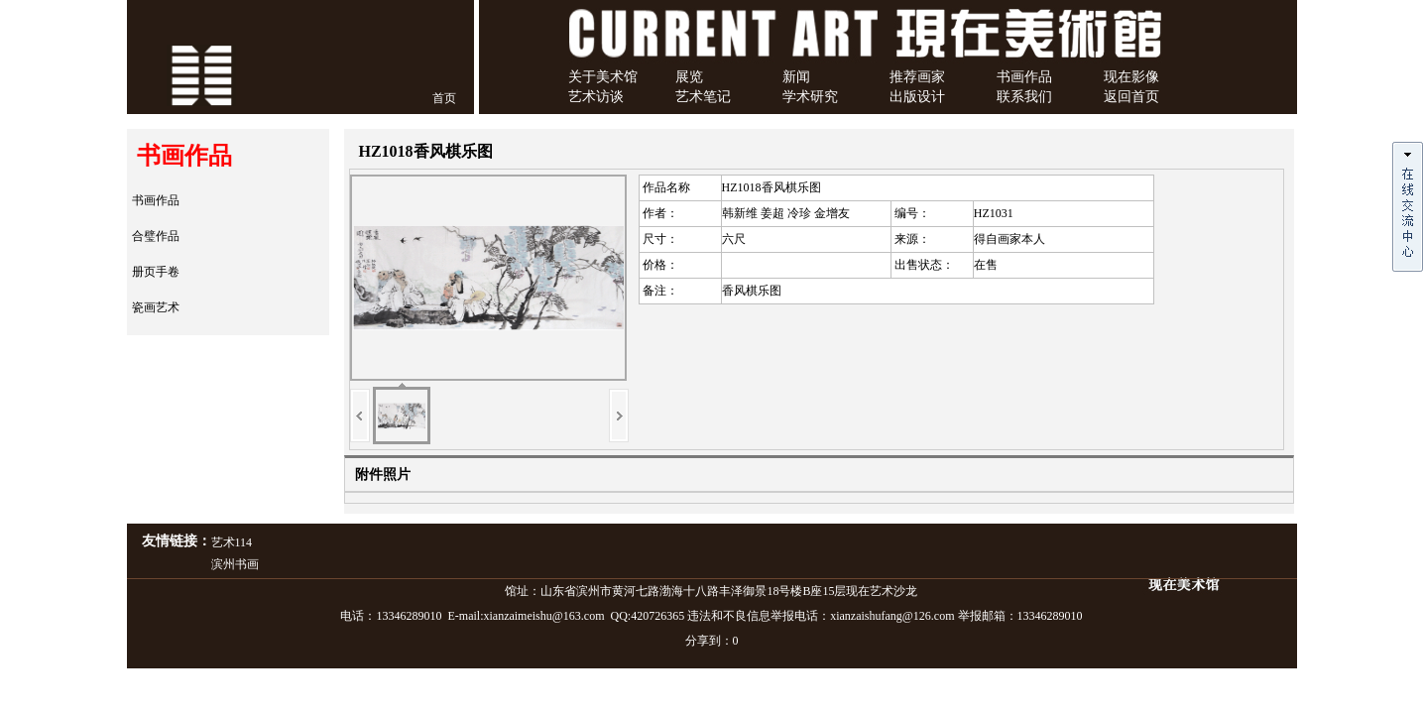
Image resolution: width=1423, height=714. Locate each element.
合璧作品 (155, 236)
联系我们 (1024, 96)
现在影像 (1131, 76)
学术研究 (810, 96)
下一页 (619, 415)
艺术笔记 (703, 96)
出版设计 (917, 96)
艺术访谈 (596, 96)
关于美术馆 (603, 76)
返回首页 (1131, 96)
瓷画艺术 (155, 307)
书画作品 (1024, 76)
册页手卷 (155, 272)
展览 (689, 76)
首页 (444, 98)
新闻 (796, 76)
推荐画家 (917, 76)
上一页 (360, 415)
